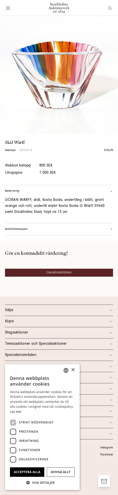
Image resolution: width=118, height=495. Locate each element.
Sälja (59, 310)
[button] (42, 482)
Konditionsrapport (59, 229)
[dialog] (42, 427)
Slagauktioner (59, 333)
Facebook (106, 454)
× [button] (73, 370)
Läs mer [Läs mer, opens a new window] (16, 412)
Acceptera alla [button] (27, 472)
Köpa (59, 322)
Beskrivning (59, 191)
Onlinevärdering (59, 272)
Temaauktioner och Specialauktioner (59, 344)
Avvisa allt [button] (60, 472)
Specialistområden (59, 355)
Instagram (106, 447)
